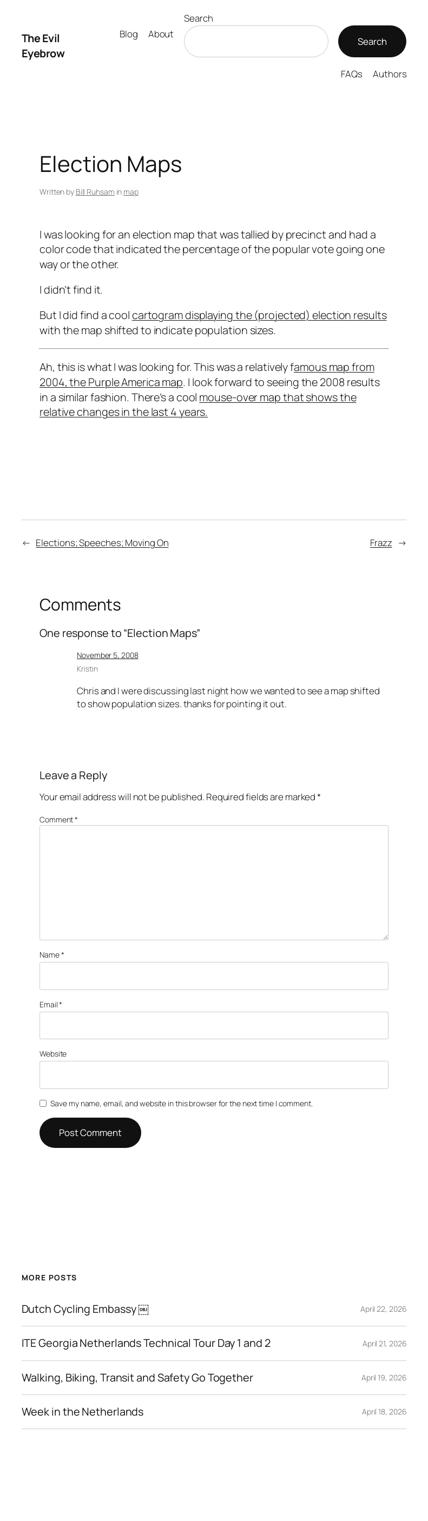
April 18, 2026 (384, 1411)
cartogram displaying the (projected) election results (259, 315)
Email (50, 1004)
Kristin (87, 668)
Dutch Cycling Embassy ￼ (85, 1309)
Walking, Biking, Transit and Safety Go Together (137, 1378)
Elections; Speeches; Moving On (102, 542)
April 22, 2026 (383, 1309)
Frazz (381, 542)
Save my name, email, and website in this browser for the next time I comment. (181, 1103)
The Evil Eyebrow (43, 46)
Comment (58, 819)
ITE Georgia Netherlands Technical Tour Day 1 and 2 (146, 1343)
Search (198, 18)
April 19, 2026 (384, 1377)
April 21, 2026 (385, 1343)
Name (51, 954)
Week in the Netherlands (83, 1412)
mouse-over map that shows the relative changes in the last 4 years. (197, 405)
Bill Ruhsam (95, 192)
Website (53, 1053)
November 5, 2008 (107, 655)
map (131, 192)
